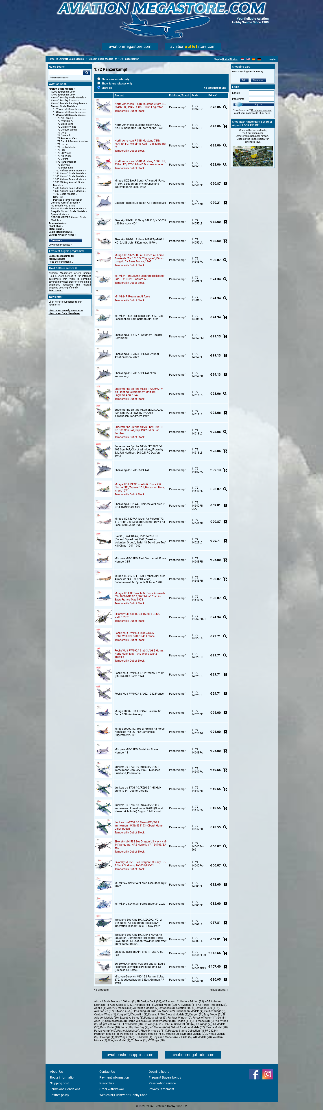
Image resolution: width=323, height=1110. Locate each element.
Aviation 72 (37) (104, 1011)
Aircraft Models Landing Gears (68, 103)
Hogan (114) (184, 1021)
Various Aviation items (61, 234)
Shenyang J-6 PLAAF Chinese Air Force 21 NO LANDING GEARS (140, 506)
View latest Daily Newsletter (64, 313)
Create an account (261, 110)
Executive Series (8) (131, 1017)
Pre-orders (106, 1083)
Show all (104, 87)
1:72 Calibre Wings (65, 126)
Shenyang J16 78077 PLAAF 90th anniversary (135, 375)
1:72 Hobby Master (65, 147)
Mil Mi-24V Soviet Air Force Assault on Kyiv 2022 (140, 885)
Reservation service (162, 1083)
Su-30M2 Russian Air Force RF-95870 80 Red (139, 953)
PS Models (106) (130, 1033)
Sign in (258, 104)
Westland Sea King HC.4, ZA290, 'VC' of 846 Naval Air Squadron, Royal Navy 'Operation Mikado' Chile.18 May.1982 (138, 923)
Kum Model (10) (110, 1027)
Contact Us (107, 1071)
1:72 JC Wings (63, 153)
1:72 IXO (60, 150)
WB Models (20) (202, 1037)
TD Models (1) (143, 1037)
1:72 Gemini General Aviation (71, 141)
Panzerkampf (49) (105, 1030)
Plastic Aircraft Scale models (67, 208)
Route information (62, 1077)
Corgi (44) (123, 1014)
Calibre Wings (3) (214, 1011)
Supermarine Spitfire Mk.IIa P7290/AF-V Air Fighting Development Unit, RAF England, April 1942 (139, 392)
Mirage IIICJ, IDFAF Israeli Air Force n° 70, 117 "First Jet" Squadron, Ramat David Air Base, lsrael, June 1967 (140, 522)
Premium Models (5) (106, 1033)
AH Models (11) (187, 1004)
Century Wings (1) (105, 1014)
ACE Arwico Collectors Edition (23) (183, 1001)
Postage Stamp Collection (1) (186, 1030)
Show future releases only (114, 83)
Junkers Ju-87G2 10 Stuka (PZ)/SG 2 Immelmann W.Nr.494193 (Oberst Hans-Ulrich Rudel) (139, 825)
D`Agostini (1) (138, 1014)
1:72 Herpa (61, 144)
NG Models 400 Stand (63, 205)
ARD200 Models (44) (119, 1008)
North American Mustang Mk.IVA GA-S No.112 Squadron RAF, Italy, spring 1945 (139, 126)
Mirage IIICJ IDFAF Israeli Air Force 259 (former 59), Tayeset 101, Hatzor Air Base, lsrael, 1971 (139, 487)
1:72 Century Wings (66, 129)
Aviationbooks (57, 223)
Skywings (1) (106, 1037)
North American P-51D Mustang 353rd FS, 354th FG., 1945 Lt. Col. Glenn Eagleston (140, 105)
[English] (248, 59)
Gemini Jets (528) (116, 1021)
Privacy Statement (161, 1089)
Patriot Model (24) (128, 1030)
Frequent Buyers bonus (165, 1077)
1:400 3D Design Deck (63, 94)
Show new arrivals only (113, 79)
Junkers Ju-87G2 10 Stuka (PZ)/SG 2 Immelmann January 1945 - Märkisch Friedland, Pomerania (137, 770)
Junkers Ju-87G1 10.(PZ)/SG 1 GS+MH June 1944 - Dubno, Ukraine (138, 789)
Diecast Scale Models (63, 106)
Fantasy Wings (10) (179, 1017)
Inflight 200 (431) (109, 1024)
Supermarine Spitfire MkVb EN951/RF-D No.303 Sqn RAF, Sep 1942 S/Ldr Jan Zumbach (139, 430)
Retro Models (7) (151, 1033)
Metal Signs (55, 229)
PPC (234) (211, 1030)
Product (119, 95)
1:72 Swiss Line (64, 167)
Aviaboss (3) (167, 1008)
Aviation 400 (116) (207, 1008)
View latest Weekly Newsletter (66, 310)
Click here (264, 113)
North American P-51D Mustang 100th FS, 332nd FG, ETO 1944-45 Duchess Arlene (140, 163)
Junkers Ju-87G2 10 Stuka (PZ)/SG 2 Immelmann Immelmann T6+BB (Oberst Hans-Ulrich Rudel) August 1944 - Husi (139, 808)
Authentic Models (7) (145, 1008)
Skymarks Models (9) (192, 1033)
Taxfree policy (59, 1095)
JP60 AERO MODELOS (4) (179, 1024)
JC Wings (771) (153, 1024)
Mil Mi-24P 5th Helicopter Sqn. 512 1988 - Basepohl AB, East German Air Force (140, 317)
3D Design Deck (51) (149, 1001)
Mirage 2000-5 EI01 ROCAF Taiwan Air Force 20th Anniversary (138, 713)
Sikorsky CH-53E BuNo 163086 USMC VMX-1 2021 (137, 615)
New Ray (58, 196)
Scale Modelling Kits (60, 231)
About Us (56, 1071)
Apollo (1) (100, 1008)
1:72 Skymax (62, 164)
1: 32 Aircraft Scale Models (68, 109)
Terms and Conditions (65, 1089)
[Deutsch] (259, 59)
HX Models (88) (202, 1021)
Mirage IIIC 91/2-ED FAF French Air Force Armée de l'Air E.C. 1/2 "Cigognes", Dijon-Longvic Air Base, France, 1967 (139, 258)
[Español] (253, 59)
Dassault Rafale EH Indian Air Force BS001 (140, 202)
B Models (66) (123, 1011)
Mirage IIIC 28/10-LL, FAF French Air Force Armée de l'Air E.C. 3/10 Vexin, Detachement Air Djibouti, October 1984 (140, 579)
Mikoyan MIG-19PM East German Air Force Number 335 (140, 560)
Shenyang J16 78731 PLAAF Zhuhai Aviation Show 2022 (137, 355)
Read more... (56, 290)
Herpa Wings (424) (139, 1021)
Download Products (59, 244)
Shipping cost (59, 1083)
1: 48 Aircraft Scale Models (68, 112)
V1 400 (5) (185, 1037)
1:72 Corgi (61, 132)
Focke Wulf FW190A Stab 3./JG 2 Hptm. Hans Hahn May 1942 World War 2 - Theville (139, 653)
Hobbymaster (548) (164, 1021)
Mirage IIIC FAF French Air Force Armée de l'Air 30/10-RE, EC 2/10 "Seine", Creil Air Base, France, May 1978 (140, 596)
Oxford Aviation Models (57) (188, 1027)
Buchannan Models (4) (189, 1011)
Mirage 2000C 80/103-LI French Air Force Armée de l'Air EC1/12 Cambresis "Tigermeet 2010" (139, 732)
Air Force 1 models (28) (212, 1004)
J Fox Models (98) (132, 1024)
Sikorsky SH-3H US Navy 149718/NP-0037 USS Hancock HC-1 (140, 222)
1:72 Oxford (61, 158)
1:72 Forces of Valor (66, 138)
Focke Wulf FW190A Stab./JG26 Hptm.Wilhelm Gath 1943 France (135, 634)
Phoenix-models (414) (153, 1030)
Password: (238, 98)
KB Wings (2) (203, 1024)
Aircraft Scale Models (61, 88)
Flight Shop (55, 226)
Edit (244, 80)
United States (230, 59)
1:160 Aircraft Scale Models (68, 176)
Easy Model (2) (212, 1014)
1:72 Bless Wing (64, 123)
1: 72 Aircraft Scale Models (68, 115)
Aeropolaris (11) (144, 1004)
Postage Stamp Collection (67, 199)
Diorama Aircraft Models (65, 202)
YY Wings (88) (156, 1040)
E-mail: (236, 92)
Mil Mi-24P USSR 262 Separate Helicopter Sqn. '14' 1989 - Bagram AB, (139, 277)
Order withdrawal (111, 1089)
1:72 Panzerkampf (65, 161)
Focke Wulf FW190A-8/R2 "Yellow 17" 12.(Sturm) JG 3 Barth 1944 (139, 674)
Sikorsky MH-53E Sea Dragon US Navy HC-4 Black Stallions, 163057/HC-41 (140, 864)
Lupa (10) (127, 1027)
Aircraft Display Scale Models (67, 97)
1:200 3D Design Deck (63, 91)
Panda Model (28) (217, 1027)
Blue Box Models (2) (163, 1011)
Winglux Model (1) (119, 1040)
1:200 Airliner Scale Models (68, 179)
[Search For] (66, 72)
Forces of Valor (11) (204, 1017)
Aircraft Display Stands (64, 100)
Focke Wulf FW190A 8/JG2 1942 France (139, 693)
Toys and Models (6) (165, 1037)
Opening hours (159, 1071)
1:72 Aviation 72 (64, 121)
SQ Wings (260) (124, 1037)
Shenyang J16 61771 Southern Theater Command (138, 336)
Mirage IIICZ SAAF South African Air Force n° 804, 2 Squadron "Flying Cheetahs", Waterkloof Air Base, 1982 (140, 183)
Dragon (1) (195, 1014)
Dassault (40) (156, 1014)
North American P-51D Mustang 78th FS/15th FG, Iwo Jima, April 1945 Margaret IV (140, 143)
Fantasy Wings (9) (155, 1017)
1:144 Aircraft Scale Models (68, 173)
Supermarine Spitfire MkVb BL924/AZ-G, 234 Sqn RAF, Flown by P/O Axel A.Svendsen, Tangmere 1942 (139, 413)
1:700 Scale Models (64, 194)
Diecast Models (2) (177, 1014)
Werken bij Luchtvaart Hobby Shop (123, 1095)
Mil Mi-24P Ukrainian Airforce (132, 296)
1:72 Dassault (63, 135)
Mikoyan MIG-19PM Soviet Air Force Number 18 (136, 751)
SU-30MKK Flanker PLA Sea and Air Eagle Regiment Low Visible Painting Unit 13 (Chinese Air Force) (140, 967)
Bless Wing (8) (141, 1011)
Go (86, 72)
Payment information (114, 1077)
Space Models (59, 214)
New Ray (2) (141, 1027)
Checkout (258, 80)
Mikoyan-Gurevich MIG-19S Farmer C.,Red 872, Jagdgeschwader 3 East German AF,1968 (139, 979)
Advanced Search (59, 77)
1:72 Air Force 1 (64, 118)
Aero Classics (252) (121, 1004)
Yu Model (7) (138, 1040)
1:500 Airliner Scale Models (68, 191)
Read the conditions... (61, 261)
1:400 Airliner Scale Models (68, 188)
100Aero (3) (128, 1001)
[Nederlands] (242, 59)
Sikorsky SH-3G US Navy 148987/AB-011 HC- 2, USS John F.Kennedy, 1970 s (139, 241)
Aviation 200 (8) (185, 1008)
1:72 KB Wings (63, 156)
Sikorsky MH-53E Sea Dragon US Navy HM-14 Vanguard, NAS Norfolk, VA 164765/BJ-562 (140, 844)
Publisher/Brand (179, 95)
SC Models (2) (170, 1033)
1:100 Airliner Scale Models (68, 170)
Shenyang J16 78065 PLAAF (132, 470)
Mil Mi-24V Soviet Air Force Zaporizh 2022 (140, 903)
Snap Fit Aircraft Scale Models (68, 211)
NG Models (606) (159, 1027)
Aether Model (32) (166, 1004)
